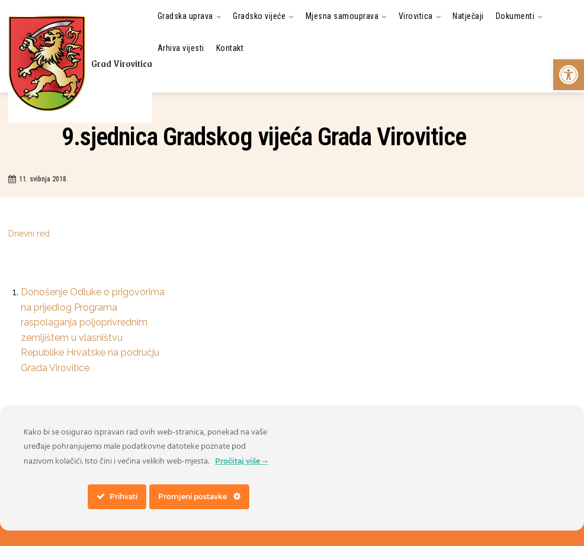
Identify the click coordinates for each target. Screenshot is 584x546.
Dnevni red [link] (29, 233)
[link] (568, 74)
